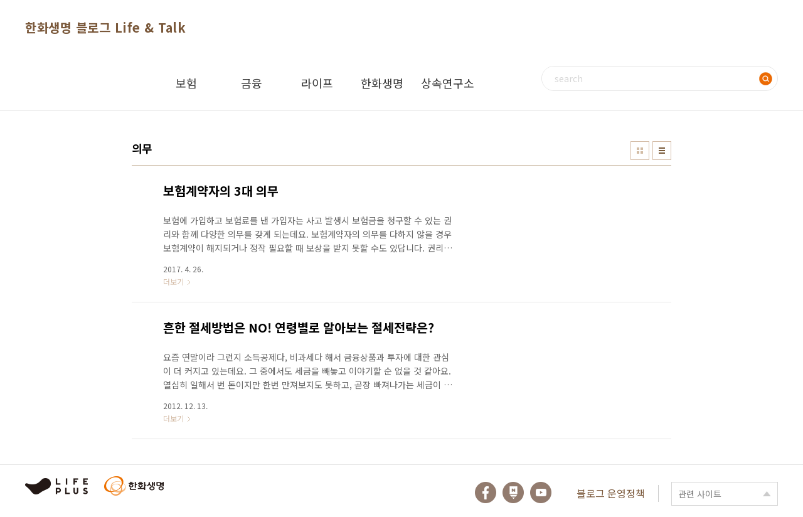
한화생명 (382, 83)
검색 (765, 78)
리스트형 (661, 150)
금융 (251, 83)
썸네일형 (639, 150)
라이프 (317, 83)
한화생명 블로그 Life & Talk (105, 27)
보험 (186, 83)
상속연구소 (447, 83)
